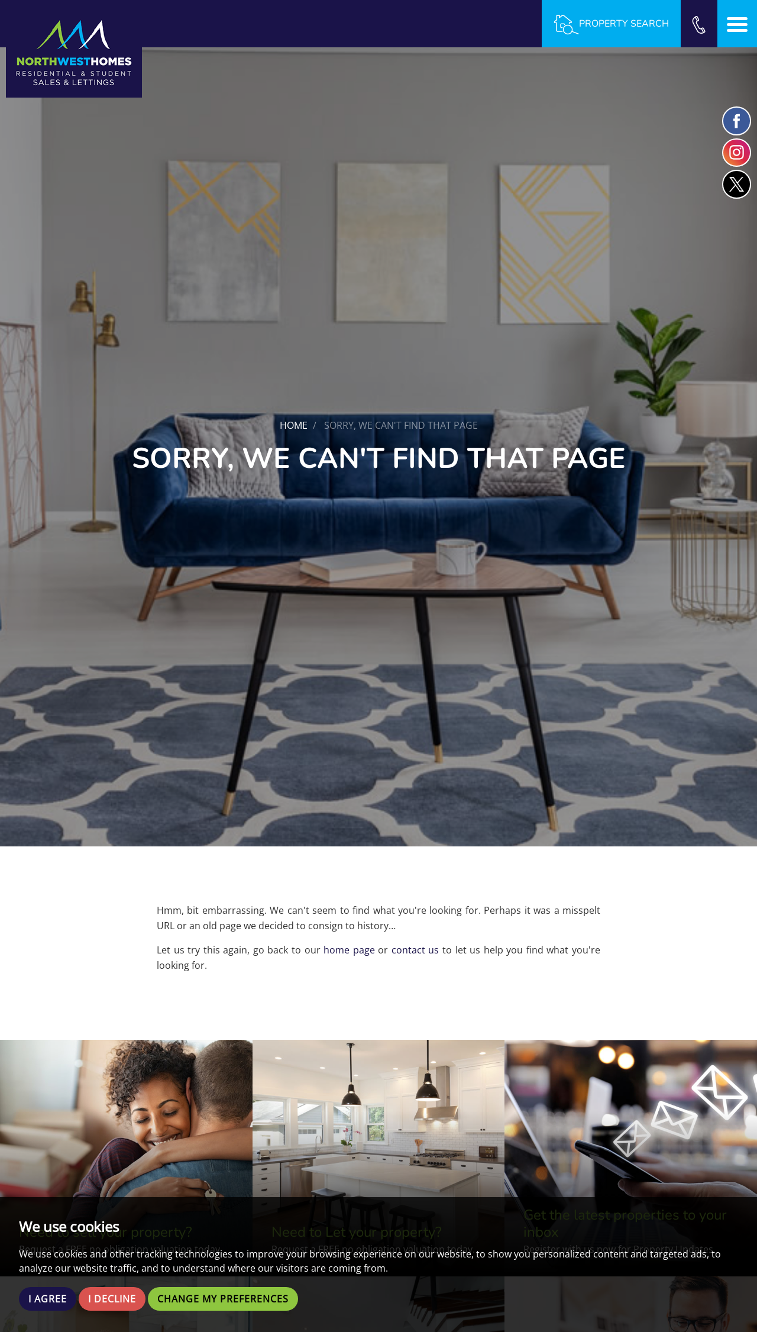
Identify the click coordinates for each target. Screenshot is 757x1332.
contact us (415, 949)
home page (349, 949)
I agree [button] (47, 1298)
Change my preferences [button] (223, 1298)
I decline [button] (112, 1298)
